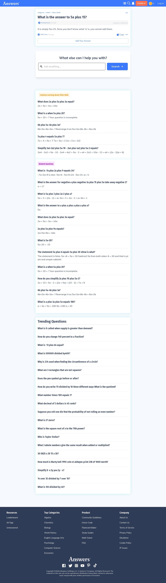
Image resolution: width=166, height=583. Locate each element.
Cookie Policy (125, 543)
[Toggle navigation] (124, 3)
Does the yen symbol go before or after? (58, 378)
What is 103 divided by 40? (51, 486)
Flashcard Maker (89, 527)
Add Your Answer (83, 41)
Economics (49, 553)
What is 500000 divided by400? (54, 353)
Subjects (41, 12)
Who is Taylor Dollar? (48, 436)
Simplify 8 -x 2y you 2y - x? (51, 470)
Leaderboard (12, 517)
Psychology (49, 543)
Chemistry (48, 522)
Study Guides (88, 533)
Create (141, 3)
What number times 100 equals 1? (55, 395)
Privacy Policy (125, 533)
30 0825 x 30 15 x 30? (48, 453)
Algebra (47, 517)
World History (50, 533)
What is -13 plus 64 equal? (51, 345)
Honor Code (87, 522)
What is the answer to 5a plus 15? (62, 17)
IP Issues (124, 548)
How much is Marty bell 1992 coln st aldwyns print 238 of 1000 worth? (73, 461)
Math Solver (87, 538)
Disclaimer (124, 538)
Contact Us (124, 522)
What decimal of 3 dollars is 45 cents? (57, 403)
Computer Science (52, 548)
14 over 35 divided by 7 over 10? (54, 478)
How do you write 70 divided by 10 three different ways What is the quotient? (77, 386)
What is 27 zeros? (46, 420)
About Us (124, 517)
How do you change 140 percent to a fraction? (61, 336)
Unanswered (12, 527)
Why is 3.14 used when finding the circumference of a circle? (68, 361)
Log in (161, 3)
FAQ (84, 543)
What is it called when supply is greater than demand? (65, 328)
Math (48, 12)
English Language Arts (54, 538)
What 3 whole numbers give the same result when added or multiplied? (74, 445)
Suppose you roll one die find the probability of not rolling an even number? (76, 411)
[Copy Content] (120, 34)
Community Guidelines (91, 517)
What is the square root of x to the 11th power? (61, 428)
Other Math (56, 12)
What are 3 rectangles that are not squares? (59, 370)
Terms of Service (127, 527)
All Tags (10, 522)
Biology (47, 527)
